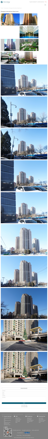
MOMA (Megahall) (30, 420)
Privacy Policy (19, 435)
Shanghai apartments (17, 430)
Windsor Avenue (18, 419)
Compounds (6, 8)
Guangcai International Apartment (15, 8)
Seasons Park (29, 418)
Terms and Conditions (26, 435)
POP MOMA (29, 419)
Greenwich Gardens (42, 420)
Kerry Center (18, 421)
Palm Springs (41, 419)
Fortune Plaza (18, 420)
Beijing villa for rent (7, 422)
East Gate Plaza (30, 421)
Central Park (18, 418)
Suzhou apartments (35, 430)
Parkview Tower (41, 421)
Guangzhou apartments (26, 430)
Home (2, 8)
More (16, 422)
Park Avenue (41, 418)
